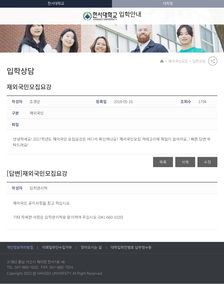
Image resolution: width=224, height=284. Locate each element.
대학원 (168, 4)
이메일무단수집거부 (57, 248)
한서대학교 (56, 4)
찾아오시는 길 (91, 248)
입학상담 (199, 61)
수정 (207, 162)
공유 (212, 61)
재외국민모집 (178, 61)
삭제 (185, 162)
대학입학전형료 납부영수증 (131, 248)
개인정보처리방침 (20, 248)
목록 (163, 162)
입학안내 (112, 16)
